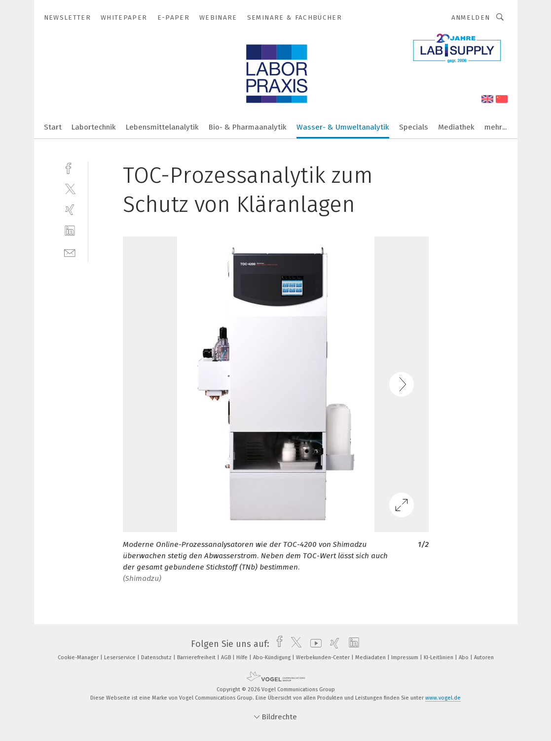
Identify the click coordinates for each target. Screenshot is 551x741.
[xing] (70, 209)
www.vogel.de (443, 698)
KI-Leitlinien (439, 657)
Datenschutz (157, 657)
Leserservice (120, 657)
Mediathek (456, 127)
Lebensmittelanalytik (162, 127)
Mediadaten (371, 657)
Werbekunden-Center (323, 657)
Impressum (405, 657)
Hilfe (242, 657)
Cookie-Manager (79, 657)
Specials (413, 127)
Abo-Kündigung (272, 657)
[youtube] (313, 644)
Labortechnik (94, 127)
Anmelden (470, 17)
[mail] (70, 252)
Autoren (484, 657)
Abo (464, 657)
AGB (226, 657)
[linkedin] (70, 231)
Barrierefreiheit (197, 657)
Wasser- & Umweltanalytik (342, 127)
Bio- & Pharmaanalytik (248, 127)
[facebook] (70, 167)
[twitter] (70, 188)
